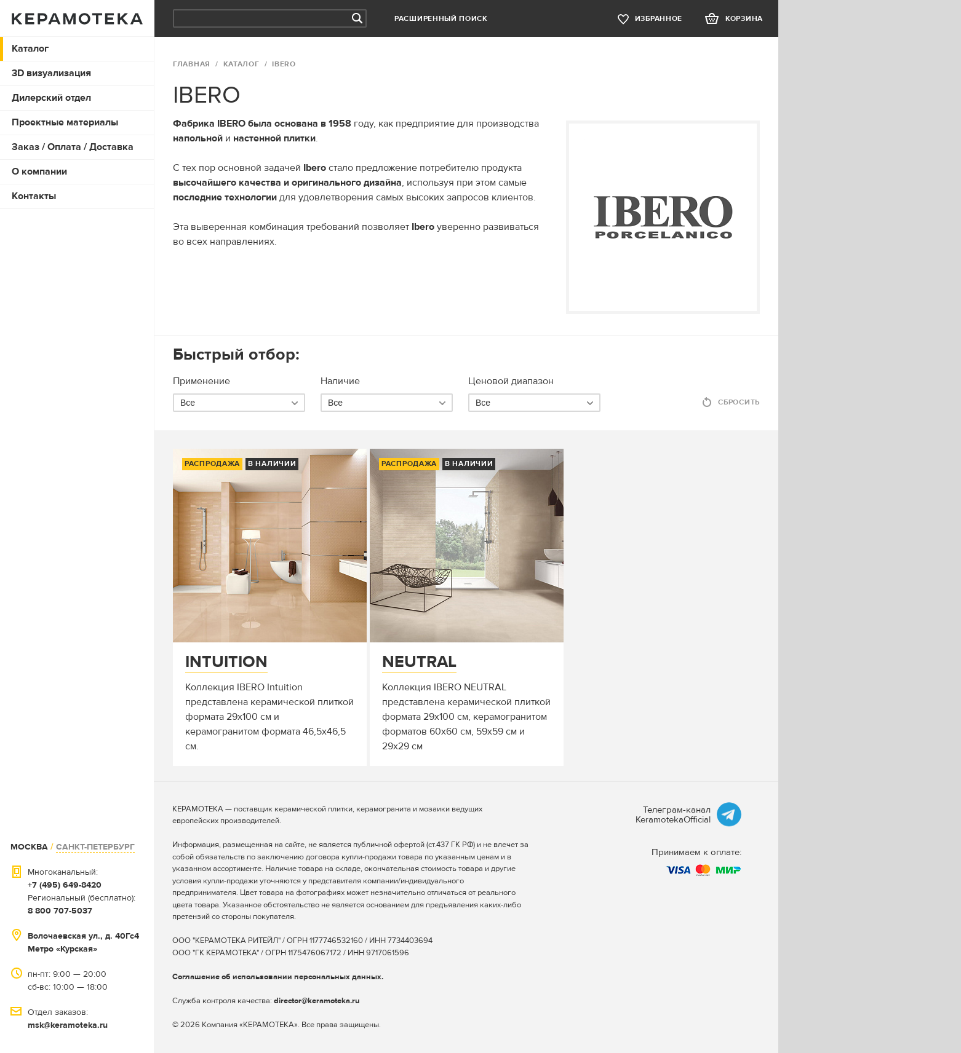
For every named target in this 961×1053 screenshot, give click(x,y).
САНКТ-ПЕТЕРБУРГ (95, 847)
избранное (658, 18)
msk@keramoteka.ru (68, 1025)
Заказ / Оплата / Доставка (73, 147)
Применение (201, 381)
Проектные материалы (65, 122)
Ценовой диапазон (511, 381)
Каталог (30, 48)
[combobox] (239, 402)
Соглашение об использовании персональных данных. (277, 977)
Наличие (340, 381)
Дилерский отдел (51, 98)
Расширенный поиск (441, 18)
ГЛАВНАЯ (191, 64)
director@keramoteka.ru (317, 1001)
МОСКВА (29, 847)
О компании (39, 171)
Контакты (34, 196)
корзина (744, 18)
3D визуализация (51, 73)
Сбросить (739, 402)
